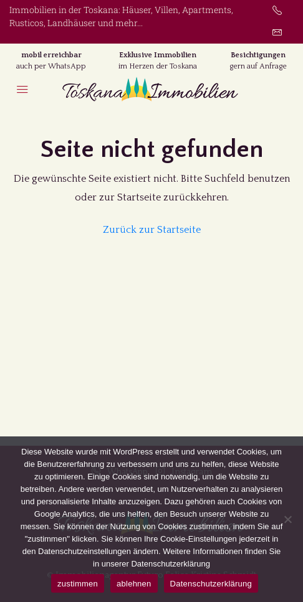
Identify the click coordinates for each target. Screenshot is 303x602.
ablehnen (134, 583)
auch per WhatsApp (51, 66)
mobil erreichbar (51, 55)
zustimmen (77, 583)
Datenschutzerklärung (211, 583)
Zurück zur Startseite (152, 229)
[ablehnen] (287, 519)
